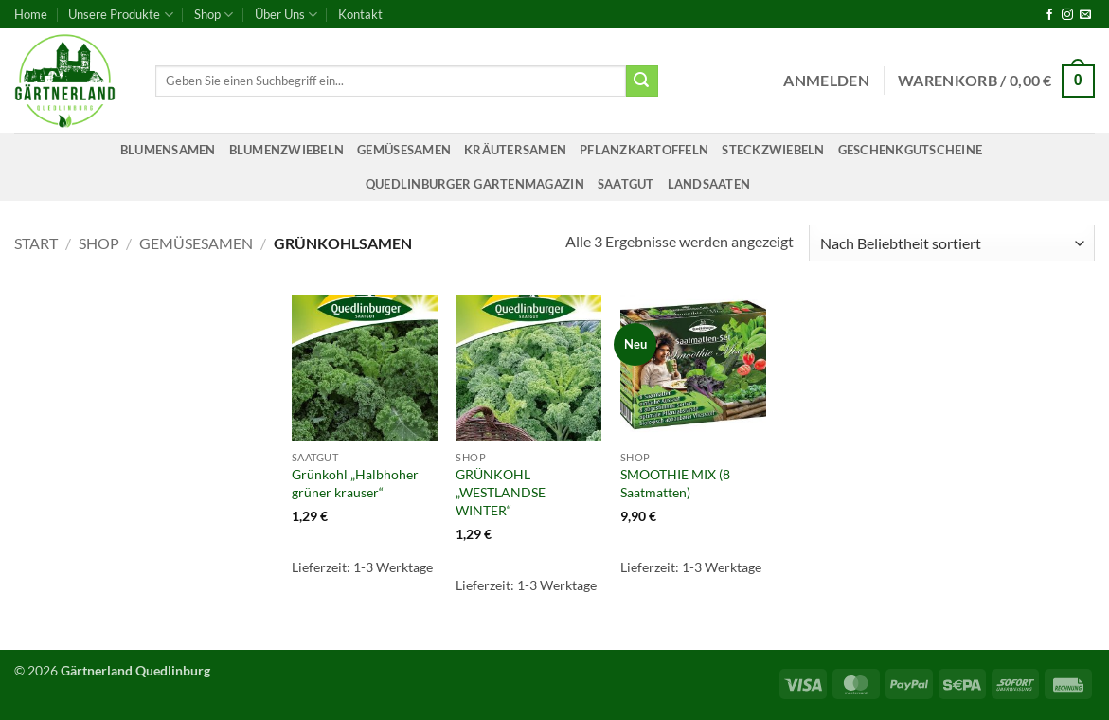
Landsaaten (709, 183)
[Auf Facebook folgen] (1049, 15)
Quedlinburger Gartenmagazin (475, 183)
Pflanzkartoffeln (644, 149)
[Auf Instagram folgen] (1067, 15)
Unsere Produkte (120, 15)
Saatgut (626, 183)
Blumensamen (168, 149)
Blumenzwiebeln (287, 149)
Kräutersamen (515, 149)
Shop (213, 15)
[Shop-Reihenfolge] (952, 243)
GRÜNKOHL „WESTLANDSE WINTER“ (501, 491)
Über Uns (286, 15)
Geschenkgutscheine (910, 149)
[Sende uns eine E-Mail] (1085, 15)
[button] (826, 80)
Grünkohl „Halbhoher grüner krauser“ (355, 483)
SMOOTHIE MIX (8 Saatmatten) (675, 483)
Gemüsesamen (404, 149)
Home (30, 14)
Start (36, 243)
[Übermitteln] (642, 81)
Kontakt (360, 14)
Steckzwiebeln (773, 149)
